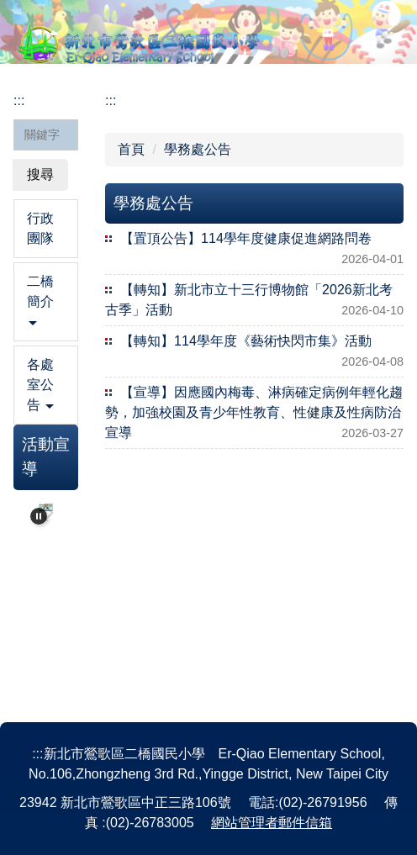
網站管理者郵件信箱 (271, 822)
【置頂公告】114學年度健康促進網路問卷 (246, 238)
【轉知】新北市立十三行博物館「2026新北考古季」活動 (249, 299)
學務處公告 (197, 149)
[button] (45, 301)
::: (18, 100)
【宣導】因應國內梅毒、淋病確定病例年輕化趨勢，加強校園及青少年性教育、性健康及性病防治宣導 (254, 412)
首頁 (131, 149)
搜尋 (40, 174)
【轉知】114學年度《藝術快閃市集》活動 (246, 341)
